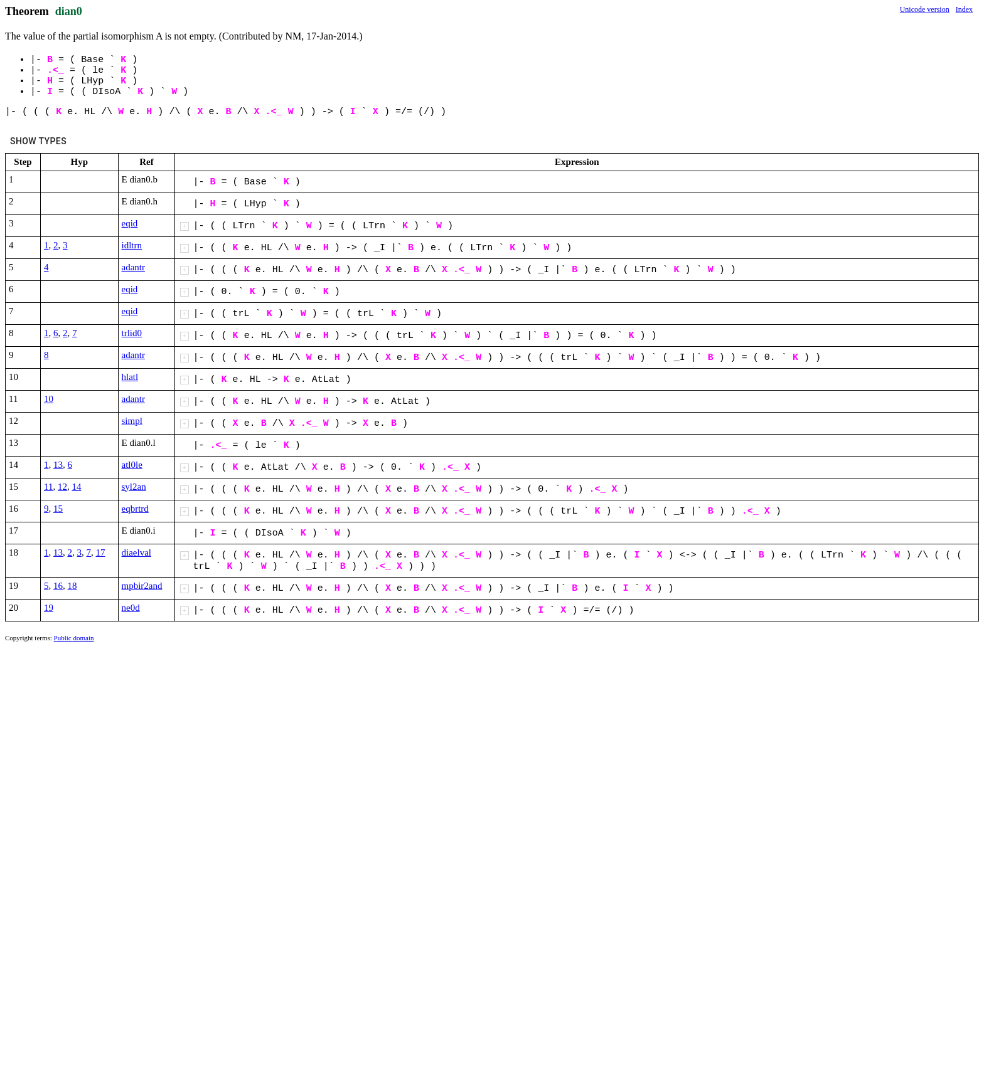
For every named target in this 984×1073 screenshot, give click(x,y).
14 (76, 487)
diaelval (136, 552)
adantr (133, 267)
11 (48, 487)
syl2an (134, 487)
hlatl (130, 377)
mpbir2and (142, 586)
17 (100, 552)
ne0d (131, 608)
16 (58, 586)
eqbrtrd (135, 509)
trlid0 (132, 333)
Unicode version (924, 9)
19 (48, 608)
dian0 (68, 11)
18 (72, 586)
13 (58, 465)
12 (62, 487)
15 (58, 509)
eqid (130, 223)
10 (48, 399)
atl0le (132, 465)
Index (964, 9)
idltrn (132, 245)
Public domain (74, 638)
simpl (132, 421)
